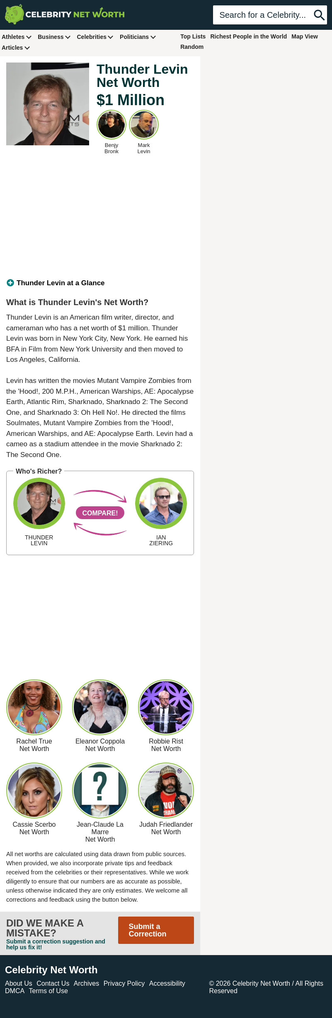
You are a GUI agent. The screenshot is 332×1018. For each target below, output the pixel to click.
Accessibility (167, 983)
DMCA (14, 990)
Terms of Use (48, 990)
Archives (86, 983)
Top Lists (193, 36)
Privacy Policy (124, 983)
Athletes (17, 36)
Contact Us (52, 983)
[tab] (100, 283)
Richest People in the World (248, 36)
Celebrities (95, 36)
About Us (18, 983)
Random (192, 46)
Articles (16, 47)
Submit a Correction (147, 930)
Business (54, 36)
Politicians (138, 36)
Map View (304, 36)
